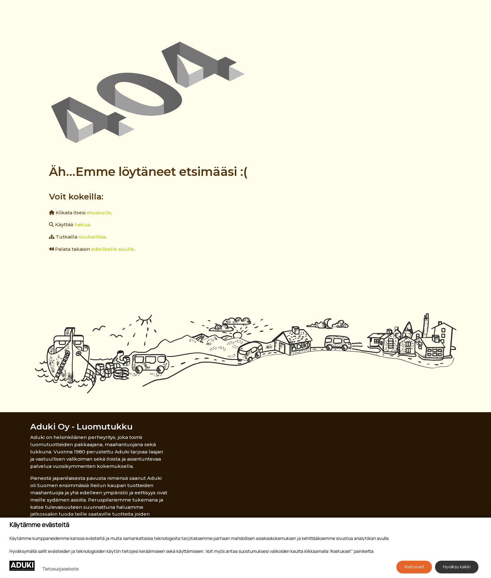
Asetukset (414, 567)
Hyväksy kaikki (457, 567)
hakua (82, 224)
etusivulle (99, 213)
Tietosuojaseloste (60, 569)
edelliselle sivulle (112, 249)
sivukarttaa (92, 237)
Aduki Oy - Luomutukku (81, 426)
